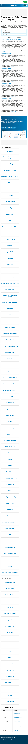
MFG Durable (10, 664)
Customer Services (10, 239)
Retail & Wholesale (10, 682)
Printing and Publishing (10, 497)
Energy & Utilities (9, 620)
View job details (14, 66)
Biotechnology (10, 214)
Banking (10, 208)
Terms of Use (3, 740)
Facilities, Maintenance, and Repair (10, 283)
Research (5, 7)
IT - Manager (10, 396)
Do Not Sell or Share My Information (7, 741)
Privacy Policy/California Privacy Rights (7, 739)
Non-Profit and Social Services (10, 472)
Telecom (10, 695)
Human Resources (9, 352)
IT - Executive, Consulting (9, 390)
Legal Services (9, 409)
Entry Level (10, 264)
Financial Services (9, 289)
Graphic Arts (10, 314)
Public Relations (10, 503)
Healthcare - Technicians (10, 340)
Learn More (6, 2)
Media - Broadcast (10, 446)
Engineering (10, 258)
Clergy (10, 220)
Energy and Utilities (10, 252)
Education (9, 245)
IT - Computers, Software (9, 384)
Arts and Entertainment (10, 189)
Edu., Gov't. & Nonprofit (10, 613)
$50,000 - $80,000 (18, 721)
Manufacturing (10, 428)
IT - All (9, 371)
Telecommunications (10, 560)
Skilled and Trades (10, 547)
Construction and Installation (9, 226)
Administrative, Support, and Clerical (9, 157)
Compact (19, 37)
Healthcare (10, 632)
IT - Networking (10, 402)
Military (10, 459)
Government (10, 308)
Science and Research (9, 541)
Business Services (9, 595)
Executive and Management (10, 277)
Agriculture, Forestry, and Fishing (9, 176)
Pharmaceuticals (10, 484)
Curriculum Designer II (6, 53)
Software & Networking (10, 689)
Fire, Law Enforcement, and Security (10, 295)
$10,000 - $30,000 (18, 713)
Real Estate (10, 516)
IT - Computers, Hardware (10, 377)
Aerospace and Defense (10, 170)
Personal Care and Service (10, 478)
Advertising (10, 164)
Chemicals (10, 601)
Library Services (10, 415)
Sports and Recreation (10, 553)
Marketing (9, 434)
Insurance (9, 358)
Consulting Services (10, 233)
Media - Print (10, 453)
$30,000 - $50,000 (18, 717)
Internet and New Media (10, 365)
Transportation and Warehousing (9, 572)
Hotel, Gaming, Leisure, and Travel (10, 346)
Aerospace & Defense (10, 582)
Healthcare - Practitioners (10, 333)
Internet (10, 651)
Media (9, 657)
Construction (10, 607)
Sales (10, 534)
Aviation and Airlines (10, 201)
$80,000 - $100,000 (18, 726)
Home (2, 7)
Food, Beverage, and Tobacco (9, 302)
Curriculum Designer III (6, 68)
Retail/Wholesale (9, 528)
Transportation (10, 701)
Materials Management (10, 440)
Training (10, 566)
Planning (10, 490)
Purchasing (10, 509)
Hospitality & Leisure (9, 639)
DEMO (25, 5)
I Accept (25, 1)
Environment (9, 270)
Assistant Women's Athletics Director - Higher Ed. (11, 39)
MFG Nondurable (10, 670)
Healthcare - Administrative (10, 321)
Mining (10, 465)
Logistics (10, 421)
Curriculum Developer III (6, 98)
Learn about (8, 127)
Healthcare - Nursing (10, 327)
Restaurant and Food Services (9, 522)
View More (14, 113)
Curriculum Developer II (6, 83)
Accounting (10, 151)
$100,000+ (16, 730)
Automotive (10, 195)
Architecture (10, 182)
